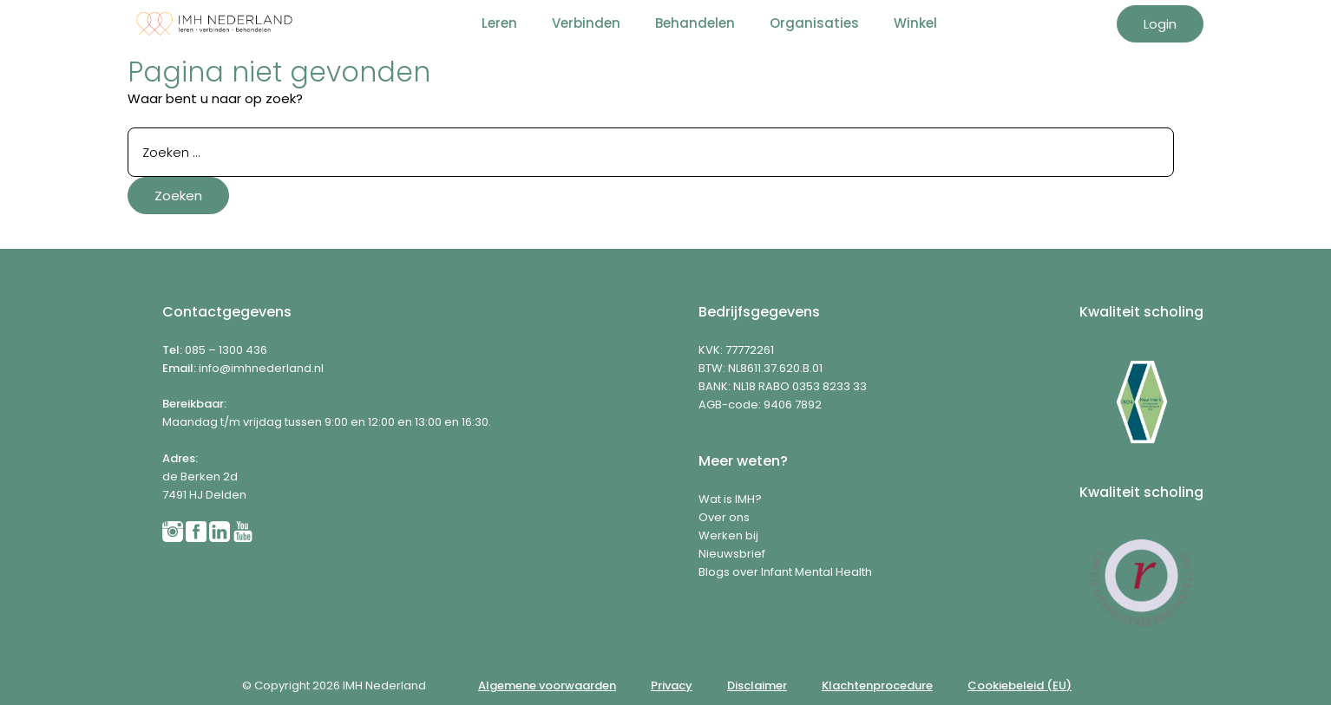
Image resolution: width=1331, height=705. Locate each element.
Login (1160, 24)
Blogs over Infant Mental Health (785, 572)
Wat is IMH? (730, 499)
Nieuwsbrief (731, 553)
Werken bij (728, 535)
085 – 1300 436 (226, 350)
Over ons (724, 517)
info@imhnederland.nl (261, 368)
